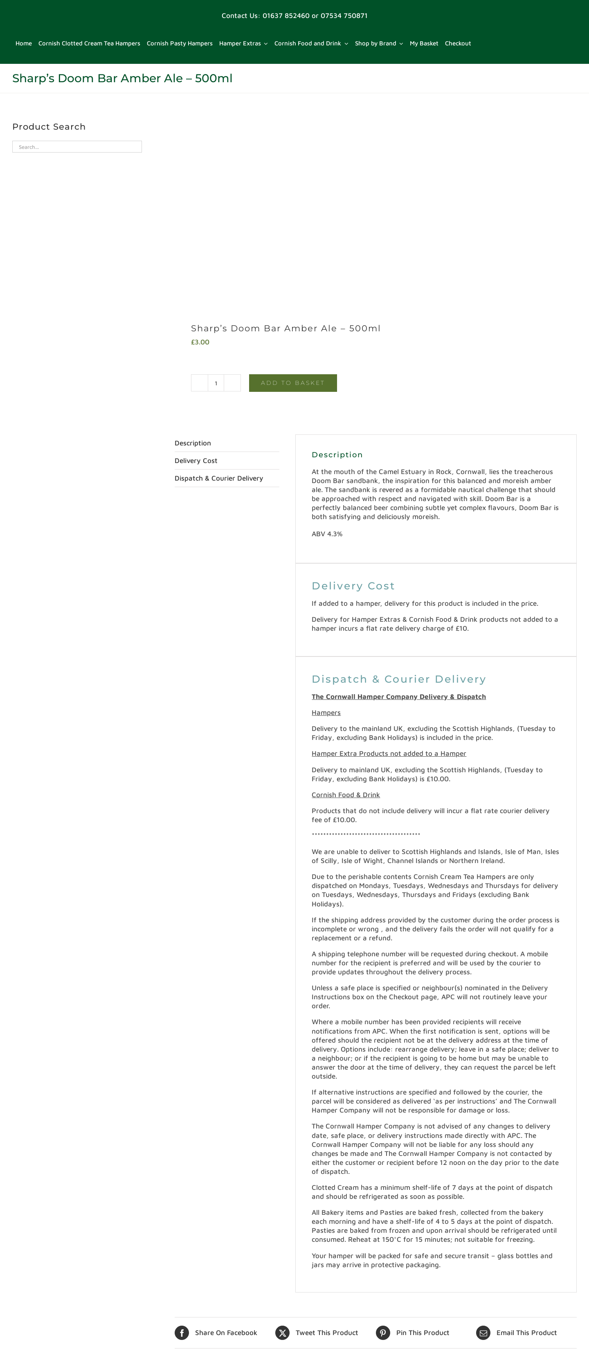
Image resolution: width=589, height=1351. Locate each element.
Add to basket (293, 198)
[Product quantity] (216, 199)
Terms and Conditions (52, 1338)
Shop (25, 1315)
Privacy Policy (40, 1281)
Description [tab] (193, 259)
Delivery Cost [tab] (196, 277)
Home (26, 1246)
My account (36, 1258)
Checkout (32, 1223)
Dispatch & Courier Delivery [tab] (219, 294)
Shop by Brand (41, 1327)
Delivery (30, 1235)
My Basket (34, 1269)
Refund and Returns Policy (60, 1304)
